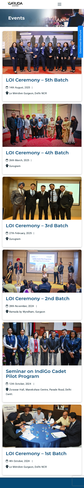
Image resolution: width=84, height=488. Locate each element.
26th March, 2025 (19, 160)
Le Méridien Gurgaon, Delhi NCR (28, 93)
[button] (59, 4)
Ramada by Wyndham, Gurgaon (27, 311)
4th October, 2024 (19, 461)
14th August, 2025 (19, 87)
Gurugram (14, 166)
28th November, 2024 (21, 306)
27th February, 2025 (20, 233)
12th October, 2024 (20, 383)
